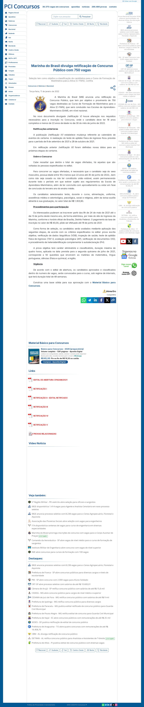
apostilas (75, 7)
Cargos (9, 70)
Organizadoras (12, 95)
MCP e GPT (11, 58)
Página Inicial (12, 12)
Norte (9, 41)
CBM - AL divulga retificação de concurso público (54, 634)
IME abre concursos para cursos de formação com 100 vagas (60, 552)
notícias (86, 7)
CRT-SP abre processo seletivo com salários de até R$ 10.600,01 (61, 584)
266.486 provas (99, 7)
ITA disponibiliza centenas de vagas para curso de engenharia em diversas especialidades (66, 527)
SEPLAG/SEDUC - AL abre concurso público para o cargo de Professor (129, 193)
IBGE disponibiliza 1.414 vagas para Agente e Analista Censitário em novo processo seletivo (70, 508)
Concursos (11, 24)
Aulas (9, 91)
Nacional (10, 29)
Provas (9, 87)
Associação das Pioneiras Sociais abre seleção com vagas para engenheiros (67, 521)
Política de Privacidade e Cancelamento (41, 705)
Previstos (10, 66)
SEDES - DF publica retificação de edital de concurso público (60, 622)
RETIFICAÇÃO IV (40, 416)
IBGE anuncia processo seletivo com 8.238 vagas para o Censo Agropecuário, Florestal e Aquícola (72, 515)
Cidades (10, 75)
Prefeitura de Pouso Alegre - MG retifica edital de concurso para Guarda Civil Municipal (73, 613)
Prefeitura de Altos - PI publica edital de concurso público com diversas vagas (68, 642)
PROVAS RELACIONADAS (44, 434)
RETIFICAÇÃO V (40, 425)
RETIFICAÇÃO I (40, 389)
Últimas (9, 54)
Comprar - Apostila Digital (54, 362)
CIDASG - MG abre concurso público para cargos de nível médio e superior (66, 593)
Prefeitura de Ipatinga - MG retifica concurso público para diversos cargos (66, 601)
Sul (8, 37)
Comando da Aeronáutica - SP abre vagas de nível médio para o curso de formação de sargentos (72, 542)
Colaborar (10, 99)
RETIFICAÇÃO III (40, 407)
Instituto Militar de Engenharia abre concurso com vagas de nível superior (66, 547)
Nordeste (10, 45)
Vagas (9, 79)
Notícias (10, 21)
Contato (9, 104)
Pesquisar (85, 16)
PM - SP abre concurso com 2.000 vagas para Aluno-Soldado (60, 579)
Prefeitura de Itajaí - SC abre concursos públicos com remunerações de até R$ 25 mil (71, 617)
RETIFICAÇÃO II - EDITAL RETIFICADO (50, 398)
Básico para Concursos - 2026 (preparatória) (62, 349)
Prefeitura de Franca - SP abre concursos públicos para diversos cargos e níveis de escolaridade (70, 574)
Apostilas (10, 17)
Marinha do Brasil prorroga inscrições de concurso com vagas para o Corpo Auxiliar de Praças (72, 534)
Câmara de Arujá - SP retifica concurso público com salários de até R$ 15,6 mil (68, 588)
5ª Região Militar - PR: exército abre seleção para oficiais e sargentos (63, 502)
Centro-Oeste (12, 49)
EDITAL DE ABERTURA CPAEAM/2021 (50, 380)
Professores (11, 62)
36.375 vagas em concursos (55, 7)
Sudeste (10, 33)
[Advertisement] (53, 44)
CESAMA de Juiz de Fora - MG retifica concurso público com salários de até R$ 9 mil (70, 597)
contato (113, 7)
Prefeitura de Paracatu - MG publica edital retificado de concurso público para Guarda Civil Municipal (72, 607)
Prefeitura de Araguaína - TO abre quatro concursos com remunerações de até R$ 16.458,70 (70, 628)
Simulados (10, 83)
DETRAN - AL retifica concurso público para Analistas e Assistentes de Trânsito (73, 638)
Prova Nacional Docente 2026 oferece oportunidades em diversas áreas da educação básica (129, 17)
